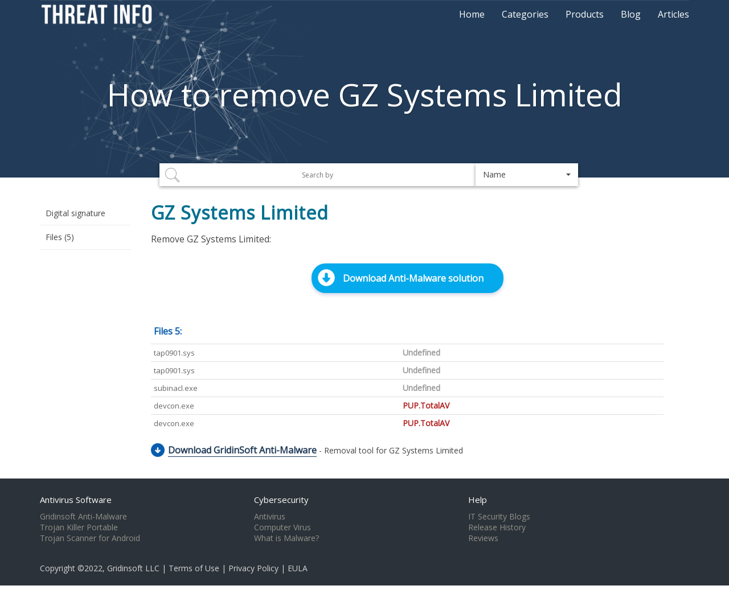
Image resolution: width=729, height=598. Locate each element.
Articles (673, 14)
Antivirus (269, 517)
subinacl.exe (176, 388)
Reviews (483, 538)
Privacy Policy (253, 568)
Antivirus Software (76, 499)
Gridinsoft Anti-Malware (83, 517)
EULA (298, 568)
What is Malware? (286, 538)
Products (585, 14)
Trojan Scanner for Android (90, 538)
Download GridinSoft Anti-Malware (242, 450)
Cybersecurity (281, 499)
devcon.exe (174, 406)
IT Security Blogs (499, 517)
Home (472, 14)
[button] (527, 174)
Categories (525, 14)
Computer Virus (282, 527)
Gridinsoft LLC (133, 568)
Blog (631, 14)
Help (477, 499)
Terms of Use (194, 568)
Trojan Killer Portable (79, 527)
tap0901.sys (174, 353)
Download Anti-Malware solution (413, 278)
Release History (497, 527)
